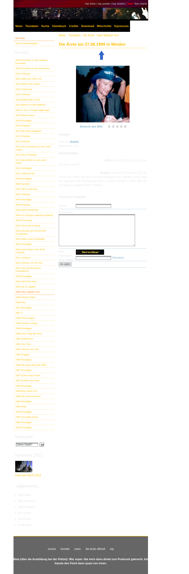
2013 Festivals (22, 136)
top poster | (105, 3)
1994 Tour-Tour (23, 344)
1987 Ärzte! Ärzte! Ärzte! (27, 375)
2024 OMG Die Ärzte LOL (28, 79)
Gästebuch (59, 26)
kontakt (65, 548)
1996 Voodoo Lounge (26, 323)
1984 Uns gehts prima (26, 417)
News (19, 26)
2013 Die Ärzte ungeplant (28, 131)
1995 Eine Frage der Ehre (28, 333)
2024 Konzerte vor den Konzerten (32, 68)
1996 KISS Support (25, 318)
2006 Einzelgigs (23, 199)
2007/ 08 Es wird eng (26, 189)
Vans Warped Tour (108, 35)
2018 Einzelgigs (23, 120)
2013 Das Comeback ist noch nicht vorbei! (33, 148)
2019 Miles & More (25, 115)
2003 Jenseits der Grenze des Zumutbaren (30, 232)
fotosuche (24, 437)
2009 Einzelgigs (23, 178)
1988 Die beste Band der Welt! (31, 365)
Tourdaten (31, 26)
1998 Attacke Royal (25, 297)
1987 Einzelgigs (23, 370)
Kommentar (66, 212)
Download (87, 26)
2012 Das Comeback (26, 155)
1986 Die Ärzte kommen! (28, 396)
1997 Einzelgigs (23, 307)
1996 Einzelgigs (23, 328)
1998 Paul (20, 302)
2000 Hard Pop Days (26, 281)
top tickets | (119, 3)
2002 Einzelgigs (23, 244)
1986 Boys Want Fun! (26, 391)
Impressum (121, 26)
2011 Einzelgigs (23, 168)
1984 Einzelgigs (23, 412)
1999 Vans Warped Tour (27, 292)
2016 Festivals (22, 125)
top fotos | (91, 3)
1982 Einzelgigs (23, 427)
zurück (52, 548)
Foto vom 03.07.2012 (28, 475)
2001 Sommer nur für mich (29, 263)
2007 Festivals (22, 194)
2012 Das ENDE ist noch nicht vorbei (30, 161)
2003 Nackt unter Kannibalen (30, 239)
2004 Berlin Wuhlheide (26, 210)
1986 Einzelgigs (23, 386)
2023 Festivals (22, 94)
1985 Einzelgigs (23, 401)
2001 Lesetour (22, 257)
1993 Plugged (22, 354)
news (77, 548)
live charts (141, 3)
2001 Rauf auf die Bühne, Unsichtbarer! (28, 269)
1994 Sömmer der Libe (27, 349)
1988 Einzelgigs (23, 359)
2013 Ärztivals (22, 141)
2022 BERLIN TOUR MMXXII (30, 105)
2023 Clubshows (23, 89)
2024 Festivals (22, 73)
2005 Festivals (22, 204)
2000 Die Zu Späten (25, 286)
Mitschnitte (104, 26)
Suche (45, 26)
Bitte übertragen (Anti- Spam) (66, 255)
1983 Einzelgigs (23, 422)
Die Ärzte (20, 38)
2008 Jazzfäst (22, 184)
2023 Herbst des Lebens (27, 84)
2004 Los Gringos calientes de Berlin (34, 215)
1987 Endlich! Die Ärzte (27, 380)
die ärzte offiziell (95, 548)
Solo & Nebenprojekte (26, 43)
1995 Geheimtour (24, 338)
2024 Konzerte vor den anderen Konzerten (31, 61)
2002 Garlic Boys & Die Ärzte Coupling (30, 251)
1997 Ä (19, 312)
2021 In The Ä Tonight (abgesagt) (32, 110)
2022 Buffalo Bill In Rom (27, 99)
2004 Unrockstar (23, 220)
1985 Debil (20, 406)
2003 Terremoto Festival (27, 225)
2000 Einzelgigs (23, 276)
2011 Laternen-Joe (25, 173)
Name (62, 205)
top (112, 548)
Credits (73, 26)
